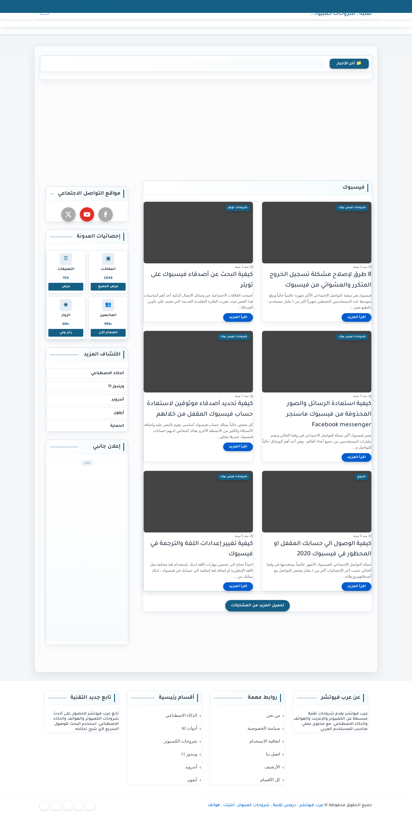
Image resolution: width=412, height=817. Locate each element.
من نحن (279, 6)
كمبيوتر (246, 23)
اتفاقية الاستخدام (205, 6)
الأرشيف (149, 6)
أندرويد (209, 23)
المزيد (158, 23)
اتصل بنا (173, 6)
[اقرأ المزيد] (356, 317)
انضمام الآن (108, 332)
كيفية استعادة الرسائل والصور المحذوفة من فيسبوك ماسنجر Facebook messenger (328, 415)
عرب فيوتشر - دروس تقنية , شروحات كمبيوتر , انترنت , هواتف (337, 23)
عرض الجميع (108, 286)
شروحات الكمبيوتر (180, 741)
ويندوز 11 (116, 386)
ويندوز (227, 23)
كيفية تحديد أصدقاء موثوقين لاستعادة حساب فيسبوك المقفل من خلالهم (200, 409)
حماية (176, 23)
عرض (66, 286)
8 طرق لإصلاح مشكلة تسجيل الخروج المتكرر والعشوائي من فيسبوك (320, 280)
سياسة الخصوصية (247, 6)
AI (261, 23)
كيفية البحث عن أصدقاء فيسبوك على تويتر (202, 280)
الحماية (117, 426)
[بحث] (44, 23)
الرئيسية (276, 23)
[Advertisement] (206, 129)
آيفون (192, 23)
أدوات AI (189, 728)
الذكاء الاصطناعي (107, 373)
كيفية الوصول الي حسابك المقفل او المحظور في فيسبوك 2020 (322, 549)
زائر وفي (66, 332)
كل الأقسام (122, 6)
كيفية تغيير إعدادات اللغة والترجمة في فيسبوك (201, 549)
